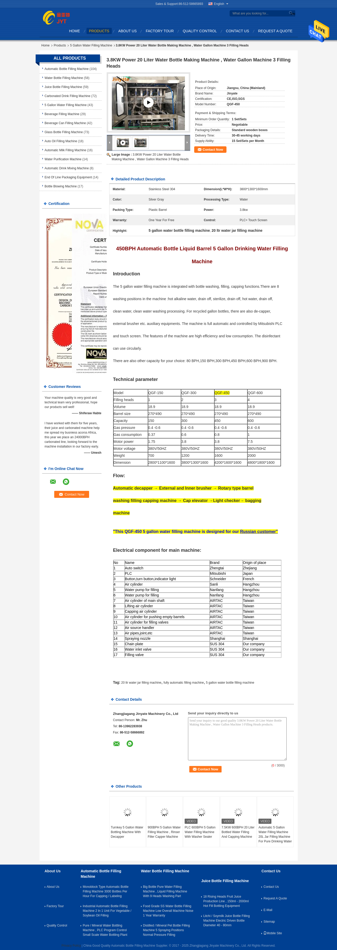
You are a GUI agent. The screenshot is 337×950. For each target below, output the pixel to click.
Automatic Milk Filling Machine (65, 150)
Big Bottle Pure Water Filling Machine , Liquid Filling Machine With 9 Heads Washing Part (165, 891)
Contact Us (237, 31)
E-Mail (267, 910)
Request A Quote (275, 31)
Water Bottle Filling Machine (64, 78)
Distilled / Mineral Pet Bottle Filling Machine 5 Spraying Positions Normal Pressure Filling (166, 930)
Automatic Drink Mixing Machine (67, 168)
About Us (127, 31)
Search (292, 13)
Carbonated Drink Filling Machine (67, 96)
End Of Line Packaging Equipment (68, 177)
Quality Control (200, 31)
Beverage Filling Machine (62, 114)
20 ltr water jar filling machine (141, 682)
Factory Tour (160, 31)
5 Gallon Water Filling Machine (91, 45)
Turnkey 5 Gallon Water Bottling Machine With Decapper (127, 832)
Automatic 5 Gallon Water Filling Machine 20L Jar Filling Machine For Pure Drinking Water (275, 834)
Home (74, 31)
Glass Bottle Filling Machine (64, 132)
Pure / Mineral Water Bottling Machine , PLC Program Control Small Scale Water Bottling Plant (105, 930)
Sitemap (269, 921)
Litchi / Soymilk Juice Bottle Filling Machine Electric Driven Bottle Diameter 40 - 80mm (226, 920)
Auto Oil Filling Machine (61, 141)
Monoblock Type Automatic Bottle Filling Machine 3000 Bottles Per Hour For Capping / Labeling (105, 891)
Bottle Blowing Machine (61, 186)
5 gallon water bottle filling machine (230, 682)
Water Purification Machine (63, 159)
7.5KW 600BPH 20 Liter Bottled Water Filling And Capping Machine (238, 832)
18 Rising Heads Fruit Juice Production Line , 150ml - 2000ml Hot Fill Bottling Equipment (226, 901)
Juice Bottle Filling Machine (63, 87)
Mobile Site (272, 933)
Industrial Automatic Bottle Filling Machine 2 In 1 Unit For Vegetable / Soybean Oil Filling (107, 910)
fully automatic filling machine (183, 682)
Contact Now (213, 149)
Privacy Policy (71, 945)
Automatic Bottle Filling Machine (67, 69)
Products (99, 31)
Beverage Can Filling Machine (65, 123)
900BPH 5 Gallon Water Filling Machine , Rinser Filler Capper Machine (164, 832)
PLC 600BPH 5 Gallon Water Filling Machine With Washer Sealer (200, 832)
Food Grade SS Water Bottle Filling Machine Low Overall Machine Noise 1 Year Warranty (168, 910)
